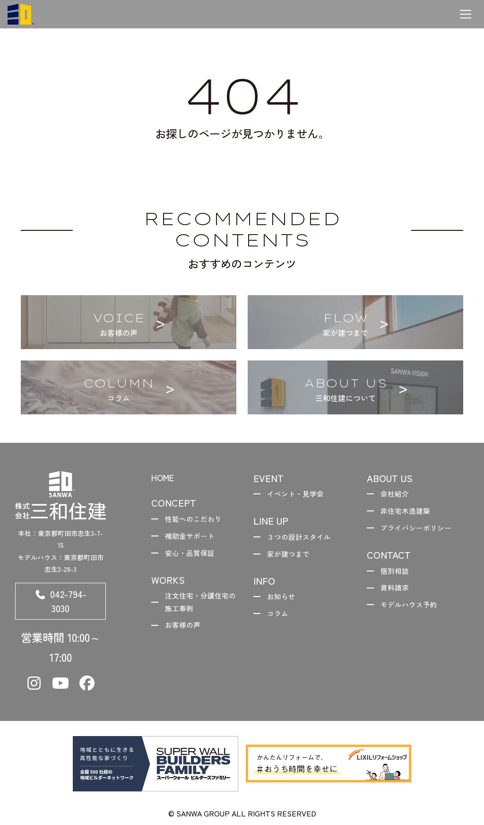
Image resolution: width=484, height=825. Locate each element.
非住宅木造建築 (408, 512)
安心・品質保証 (192, 556)
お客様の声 (185, 632)
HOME (164, 478)
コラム (279, 618)
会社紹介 (397, 494)
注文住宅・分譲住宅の (200, 608)
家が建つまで (291, 556)
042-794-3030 (60, 603)
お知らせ (283, 600)
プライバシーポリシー (420, 530)
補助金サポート (192, 538)
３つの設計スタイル (302, 538)
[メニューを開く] (465, 14)
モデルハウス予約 (412, 611)
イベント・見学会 (298, 494)
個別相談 (397, 574)
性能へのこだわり (196, 520)
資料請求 (397, 593)
